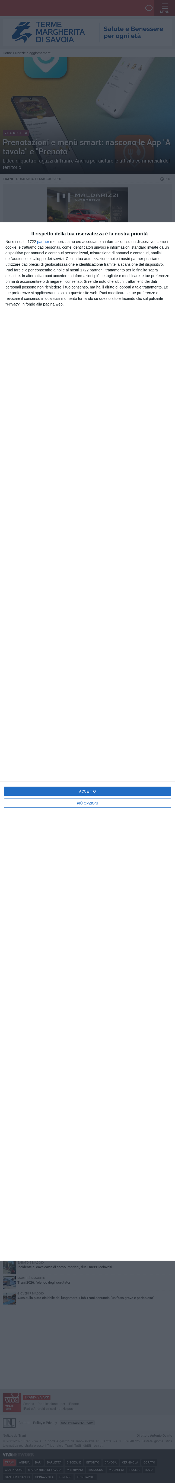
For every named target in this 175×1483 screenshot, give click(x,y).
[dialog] (87, 741)
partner (43, 242)
